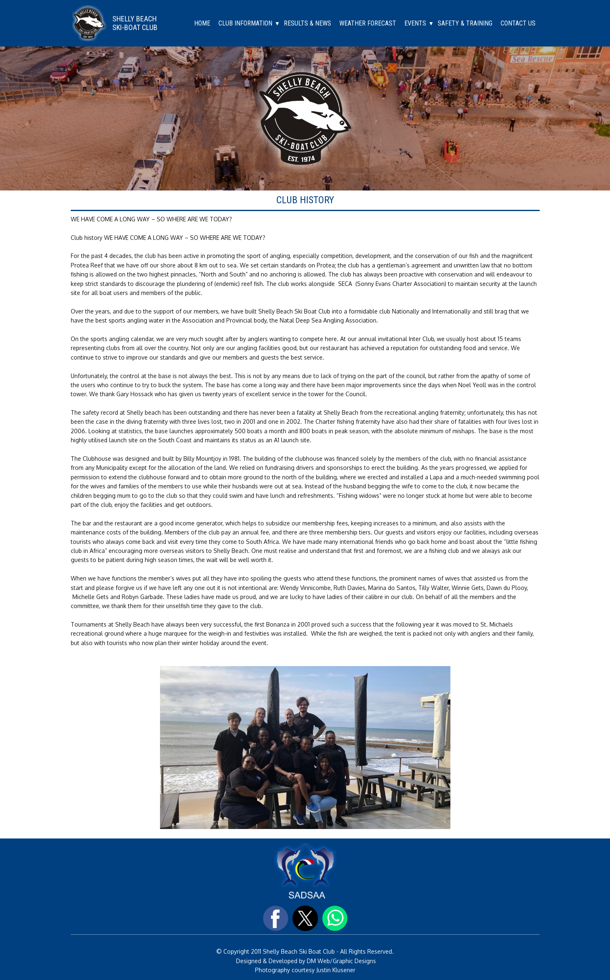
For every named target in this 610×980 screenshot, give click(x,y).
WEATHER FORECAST (367, 23)
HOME (202, 23)
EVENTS (415, 23)
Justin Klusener (335, 969)
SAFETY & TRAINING (465, 23)
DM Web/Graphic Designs (341, 960)
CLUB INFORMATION (245, 23)
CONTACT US (518, 23)
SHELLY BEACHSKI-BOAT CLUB (135, 23)
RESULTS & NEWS (307, 23)
